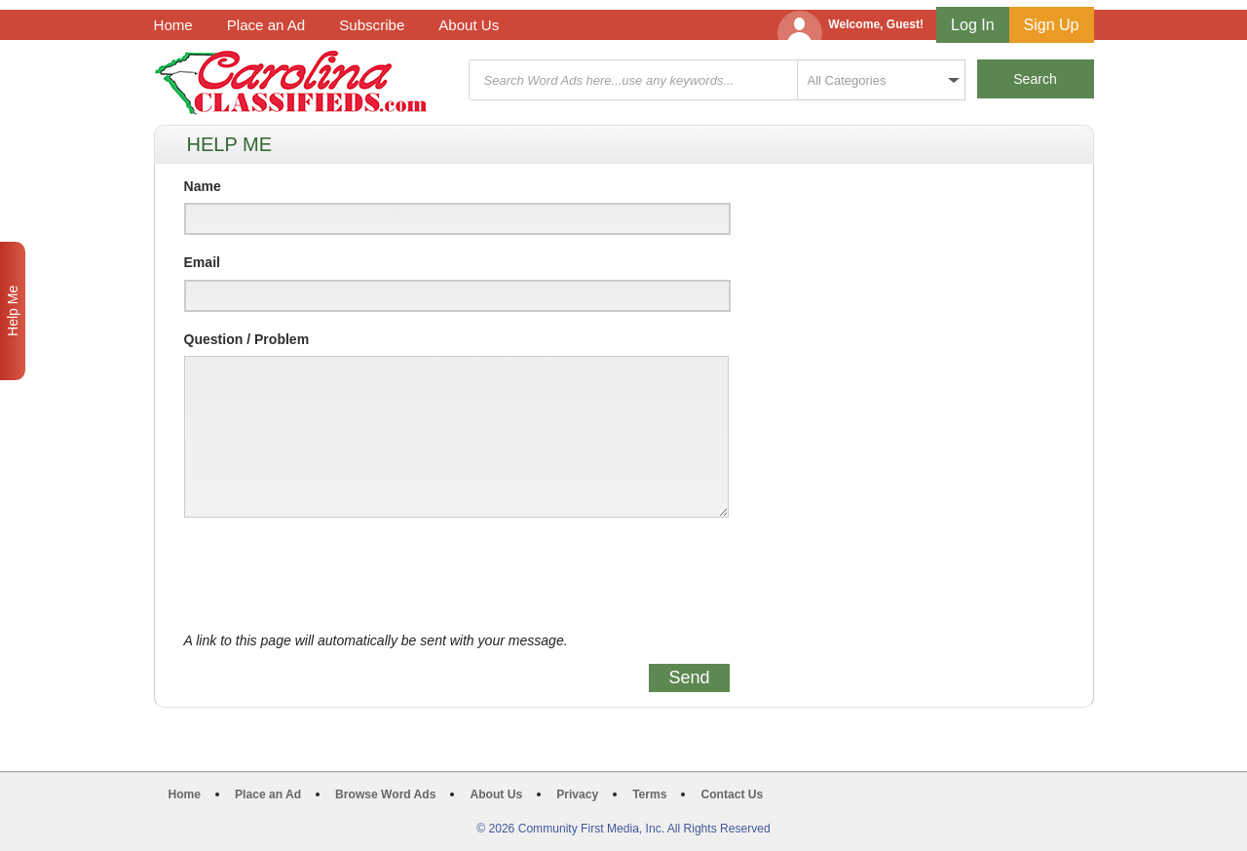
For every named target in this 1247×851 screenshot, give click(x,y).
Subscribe (371, 25)
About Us (468, 25)
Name (202, 186)
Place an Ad (266, 25)
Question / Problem (247, 339)
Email (202, 262)
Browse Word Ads (385, 794)
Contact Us (731, 794)
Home (173, 25)
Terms (649, 794)
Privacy (577, 794)
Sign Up (1051, 25)
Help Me (12, 311)
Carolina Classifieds (291, 82)
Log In (972, 25)
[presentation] (332, 575)
